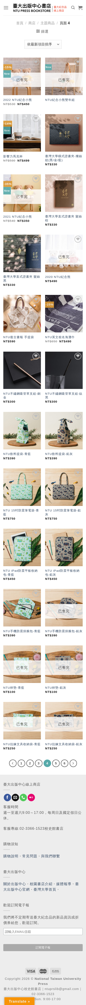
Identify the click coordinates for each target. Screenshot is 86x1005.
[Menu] (6, 7)
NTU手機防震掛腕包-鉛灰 (63, 631)
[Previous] (13, 763)
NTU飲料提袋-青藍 (17, 454)
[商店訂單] (43, 44)
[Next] (73, 763)
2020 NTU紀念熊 (58, 277)
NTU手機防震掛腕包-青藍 (22, 631)
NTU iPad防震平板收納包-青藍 (20, 572)
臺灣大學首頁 (45, 889)
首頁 (19, 23)
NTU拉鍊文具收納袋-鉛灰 (63, 744)
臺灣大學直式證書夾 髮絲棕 (63, 218)
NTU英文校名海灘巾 (60, 337)
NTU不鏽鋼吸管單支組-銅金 (22, 395)
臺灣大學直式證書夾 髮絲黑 (21, 278)
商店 (31, 23)
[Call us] (23, 797)
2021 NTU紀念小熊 (17, 216)
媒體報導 (63, 884)
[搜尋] (73, 7)
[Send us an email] (15, 797)
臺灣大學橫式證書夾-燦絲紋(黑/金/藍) (63, 158)
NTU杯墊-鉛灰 (55, 687)
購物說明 (10, 856)
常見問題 (29, 856)
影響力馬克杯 (13, 156)
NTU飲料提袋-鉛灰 (59, 454)
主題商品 (47, 23)
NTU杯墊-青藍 (14, 687)
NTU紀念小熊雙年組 (60, 100)
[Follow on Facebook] (7, 797)
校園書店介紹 (41, 884)
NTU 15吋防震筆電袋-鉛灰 (63, 512)
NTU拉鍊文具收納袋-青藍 (22, 744)
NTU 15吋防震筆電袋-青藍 (21, 512)
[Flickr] (31, 797)
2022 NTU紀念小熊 (17, 100)
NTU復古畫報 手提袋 (18, 337)
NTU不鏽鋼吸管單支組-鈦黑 (63, 395)
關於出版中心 (14, 884)
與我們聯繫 (50, 856)
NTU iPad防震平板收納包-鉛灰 (62, 572)
